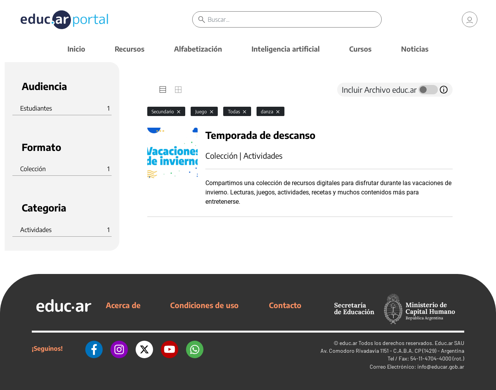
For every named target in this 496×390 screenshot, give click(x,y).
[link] (469, 19)
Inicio (76, 48)
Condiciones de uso (204, 305)
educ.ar (348, 343)
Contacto (285, 305)
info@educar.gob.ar (440, 366)
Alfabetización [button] (198, 48)
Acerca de (123, 305)
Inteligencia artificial (285, 48)
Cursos (360, 48)
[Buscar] (294, 19)
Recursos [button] (130, 48)
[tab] (162, 90)
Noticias (415, 48)
